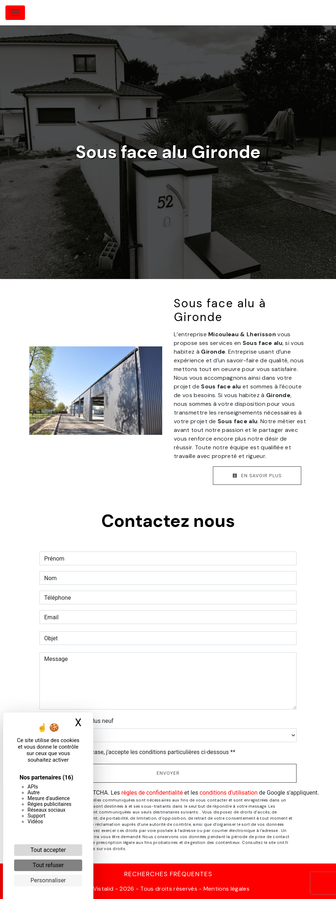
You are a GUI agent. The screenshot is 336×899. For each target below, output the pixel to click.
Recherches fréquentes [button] (168, 874)
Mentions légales (225, 888)
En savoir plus (257, 475)
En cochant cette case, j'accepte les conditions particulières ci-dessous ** (141, 752)
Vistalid (103, 888)
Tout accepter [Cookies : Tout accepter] (48, 849)
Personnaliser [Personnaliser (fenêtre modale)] (48, 880)
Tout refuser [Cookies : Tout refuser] (48, 865)
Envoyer (168, 773)
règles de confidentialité (152, 792)
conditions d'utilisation (228, 792)
